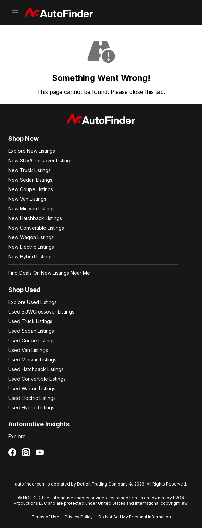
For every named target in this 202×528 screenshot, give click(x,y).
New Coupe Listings (30, 189)
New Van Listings (27, 199)
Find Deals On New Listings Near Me (49, 273)
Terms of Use (45, 516)
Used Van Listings (28, 350)
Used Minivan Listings (32, 360)
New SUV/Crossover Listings (40, 160)
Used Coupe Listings (31, 340)
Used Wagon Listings (31, 388)
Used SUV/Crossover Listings (41, 312)
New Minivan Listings (31, 208)
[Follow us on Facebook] (12, 452)
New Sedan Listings (30, 180)
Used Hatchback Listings (36, 369)
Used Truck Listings (30, 321)
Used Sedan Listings (31, 331)
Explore (17, 436)
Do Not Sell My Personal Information (134, 516)
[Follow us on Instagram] (26, 452)
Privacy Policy (79, 516)
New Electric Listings (31, 247)
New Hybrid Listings (30, 256)
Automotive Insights (39, 424)
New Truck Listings (29, 170)
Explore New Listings (31, 151)
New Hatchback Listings (35, 218)
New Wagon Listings (31, 237)
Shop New (23, 138)
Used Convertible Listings (37, 379)
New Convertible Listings (36, 228)
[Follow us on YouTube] (40, 452)
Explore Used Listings (32, 302)
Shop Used (24, 289)
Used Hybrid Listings (31, 407)
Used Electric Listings (32, 398)
